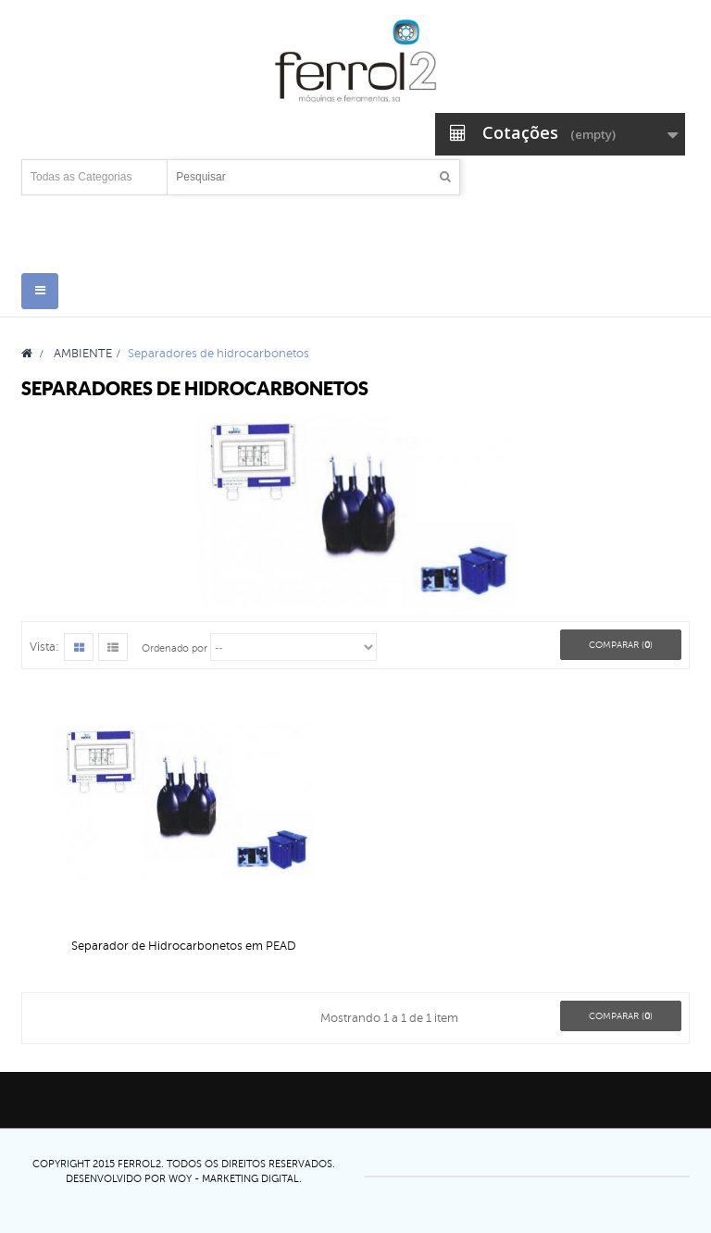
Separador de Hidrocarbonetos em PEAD (183, 946)
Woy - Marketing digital (233, 1178)
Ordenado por (174, 648)
